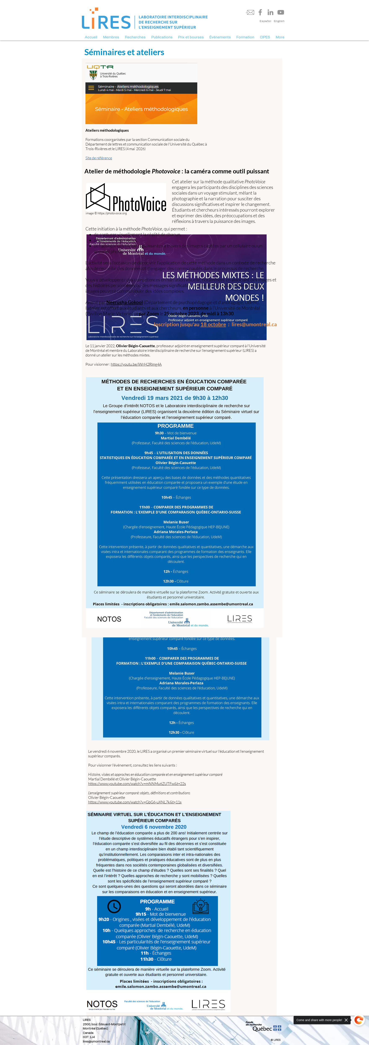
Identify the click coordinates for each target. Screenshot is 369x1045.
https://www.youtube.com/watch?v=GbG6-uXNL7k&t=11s (135, 802)
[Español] (265, 21)
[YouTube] (281, 12)
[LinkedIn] (270, 12)
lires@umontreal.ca (96, 1041)
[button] (111, 37)
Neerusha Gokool (124, 302)
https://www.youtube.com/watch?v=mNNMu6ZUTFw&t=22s (137, 783)
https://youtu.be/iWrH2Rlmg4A (136, 364)
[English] (279, 21)
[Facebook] (260, 12)
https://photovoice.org (112, 213)
